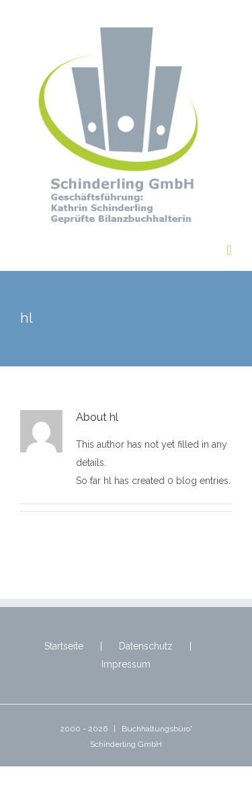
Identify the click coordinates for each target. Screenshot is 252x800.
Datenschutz (146, 646)
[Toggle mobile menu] (229, 250)
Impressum (126, 664)
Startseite (63, 646)
